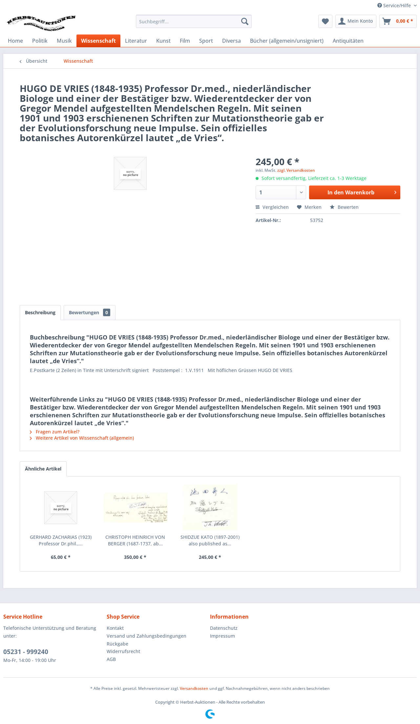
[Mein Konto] (355, 21)
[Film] (185, 40)
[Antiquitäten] (348, 40)
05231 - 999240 (25, 651)
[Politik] (40, 40)
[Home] (15, 40)
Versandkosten (194, 688)
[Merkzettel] (325, 21)
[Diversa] (231, 40)
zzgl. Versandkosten (296, 170)
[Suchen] (245, 21)
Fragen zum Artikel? (54, 431)
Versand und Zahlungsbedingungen (146, 636)
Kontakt (115, 628)
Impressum (222, 636)
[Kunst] (163, 40)
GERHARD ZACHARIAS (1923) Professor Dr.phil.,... (61, 540)
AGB (111, 659)
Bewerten (344, 207)
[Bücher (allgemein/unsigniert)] (286, 40)
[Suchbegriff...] (194, 21)
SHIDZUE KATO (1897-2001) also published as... (210, 540)
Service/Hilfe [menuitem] (394, 5)
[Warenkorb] (398, 21)
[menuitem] (194, 21)
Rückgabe (117, 644)
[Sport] (206, 40)
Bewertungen (89, 312)
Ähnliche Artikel (43, 469)
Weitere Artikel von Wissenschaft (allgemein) (82, 438)
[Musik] (64, 40)
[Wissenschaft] (98, 40)
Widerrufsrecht (123, 651)
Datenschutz (224, 628)
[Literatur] (136, 40)
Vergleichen (272, 207)
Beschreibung (40, 312)
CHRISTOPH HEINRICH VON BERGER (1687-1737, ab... (135, 540)
